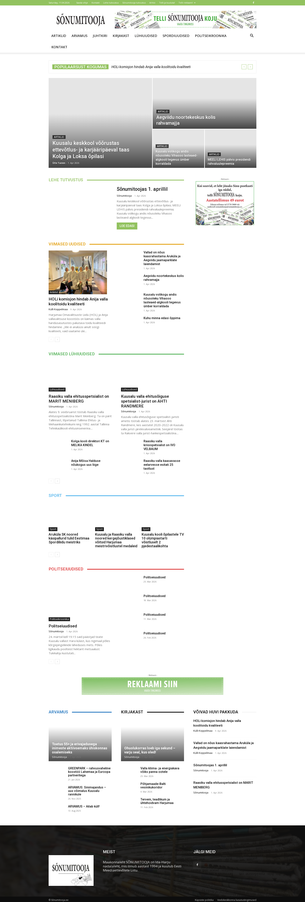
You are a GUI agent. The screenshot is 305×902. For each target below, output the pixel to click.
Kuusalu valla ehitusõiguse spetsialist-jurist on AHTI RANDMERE (145, 401)
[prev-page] (51, 339)
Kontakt (96, 2)
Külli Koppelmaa (58, 309)
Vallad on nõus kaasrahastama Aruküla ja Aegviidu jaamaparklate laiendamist (162, 258)
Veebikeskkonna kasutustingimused (236, 900)
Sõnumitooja (124, 195)
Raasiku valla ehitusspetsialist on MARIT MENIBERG (79, 399)
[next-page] (57, 339)
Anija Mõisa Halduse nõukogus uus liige (85, 463)
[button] (251, 36)
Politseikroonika (210, 35)
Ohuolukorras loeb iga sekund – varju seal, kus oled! (149, 750)
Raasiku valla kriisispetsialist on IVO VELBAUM (159, 445)
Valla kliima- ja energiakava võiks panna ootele (159, 770)
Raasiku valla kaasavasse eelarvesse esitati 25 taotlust (162, 464)
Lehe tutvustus (111, 2)
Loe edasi (127, 226)
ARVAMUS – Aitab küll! (84, 806)
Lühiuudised (146, 35)
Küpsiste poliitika (204, 900)
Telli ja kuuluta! (167, 2)
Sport (53, 529)
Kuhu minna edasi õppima (162, 318)
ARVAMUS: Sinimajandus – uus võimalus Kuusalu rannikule (87, 791)
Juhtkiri (100, 35)
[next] (250, 66)
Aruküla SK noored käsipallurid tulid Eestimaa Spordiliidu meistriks (69, 538)
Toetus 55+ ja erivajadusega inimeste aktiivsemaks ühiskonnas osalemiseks (79, 748)
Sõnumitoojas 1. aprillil (142, 189)
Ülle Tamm (59, 162)
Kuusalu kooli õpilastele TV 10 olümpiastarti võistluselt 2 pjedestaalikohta (163, 540)
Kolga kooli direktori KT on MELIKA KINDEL (90, 443)
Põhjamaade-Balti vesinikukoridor (153, 785)
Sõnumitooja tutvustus (134, 2)
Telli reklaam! (187, 2)
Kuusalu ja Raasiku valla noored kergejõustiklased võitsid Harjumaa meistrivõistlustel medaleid (116, 540)
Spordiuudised (176, 35)
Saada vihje (82, 2)
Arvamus (79, 35)
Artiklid (58, 35)
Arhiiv (152, 2)
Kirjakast (121, 35)
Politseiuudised (63, 626)
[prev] (244, 66)
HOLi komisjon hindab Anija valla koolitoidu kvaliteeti (151, 67)
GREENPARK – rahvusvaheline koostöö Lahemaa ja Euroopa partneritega (89, 771)
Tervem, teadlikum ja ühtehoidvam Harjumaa (157, 801)
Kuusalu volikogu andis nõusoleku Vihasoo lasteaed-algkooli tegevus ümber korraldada (162, 300)
